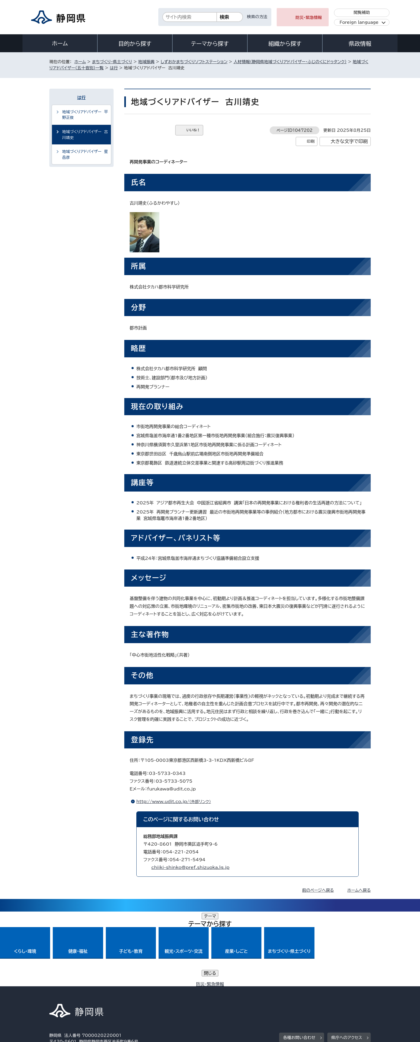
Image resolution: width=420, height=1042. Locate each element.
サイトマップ (345, 996)
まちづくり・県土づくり (112, 62)
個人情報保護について (134, 996)
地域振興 (146, 62)
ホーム (60, 43)
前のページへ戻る (318, 890)
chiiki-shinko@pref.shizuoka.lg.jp (190, 867)
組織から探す (285, 44)
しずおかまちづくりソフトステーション (194, 62)
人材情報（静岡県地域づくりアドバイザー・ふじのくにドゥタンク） (290, 62)
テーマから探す (210, 44)
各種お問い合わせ (299, 963)
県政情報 (360, 44)
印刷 (310, 141)
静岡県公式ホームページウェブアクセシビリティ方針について (228, 996)
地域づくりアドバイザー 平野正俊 (85, 115)
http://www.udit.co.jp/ (175, 801)
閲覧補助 (362, 12)
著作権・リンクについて (74, 996)
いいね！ (193, 130)
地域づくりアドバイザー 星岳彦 (85, 154)
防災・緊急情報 (308, 18)
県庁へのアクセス (346, 963)
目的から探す (135, 44)
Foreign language (359, 22)
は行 (114, 68)
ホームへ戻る (359, 890)
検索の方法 (257, 17)
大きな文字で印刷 (349, 141)
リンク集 (308, 996)
